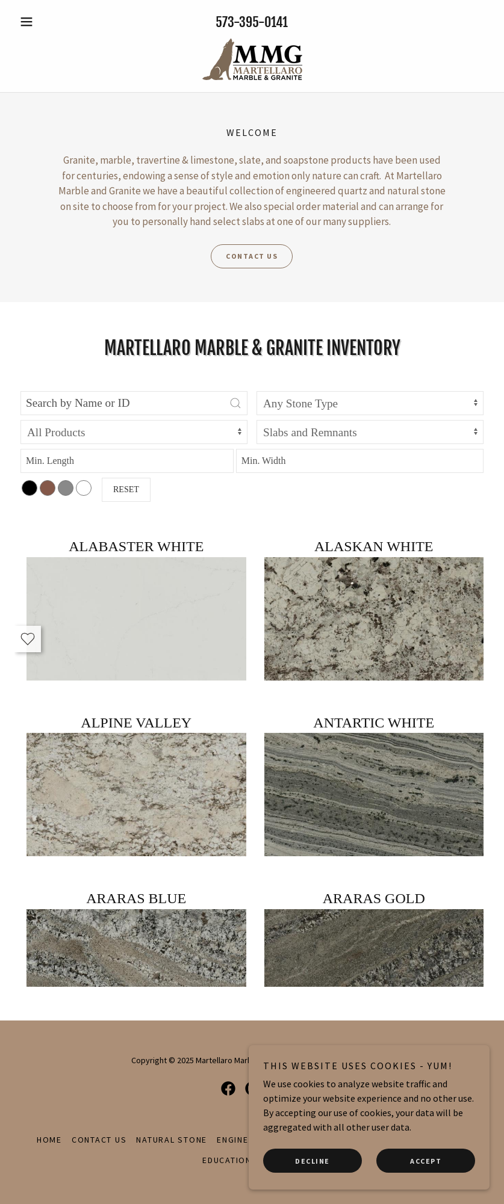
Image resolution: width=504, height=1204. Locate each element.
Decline (312, 1160)
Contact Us (252, 256)
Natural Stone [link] (171, 1139)
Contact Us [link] (99, 1139)
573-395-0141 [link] (252, 22)
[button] (50, 22)
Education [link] (227, 1160)
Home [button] (49, 1139)
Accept (425, 1160)
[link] (252, 59)
